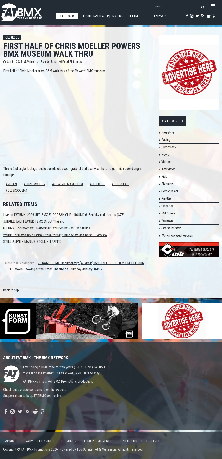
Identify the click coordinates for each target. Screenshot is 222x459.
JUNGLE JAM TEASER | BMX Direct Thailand (33, 221)
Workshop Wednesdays (177, 235)
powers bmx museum (68, 184)
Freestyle (167, 132)
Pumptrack (168, 147)
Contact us (128, 441)
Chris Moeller (35, 184)
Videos (12, 184)
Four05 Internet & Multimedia (96, 449)
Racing (165, 140)
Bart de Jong (49, 62)
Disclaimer (67, 441)
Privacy (26, 441)
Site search (150, 441)
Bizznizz (167, 184)
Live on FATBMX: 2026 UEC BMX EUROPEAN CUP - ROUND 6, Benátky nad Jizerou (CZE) (64, 215)
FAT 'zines (168, 213)
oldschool (121, 184)
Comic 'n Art (169, 191)
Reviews (167, 221)
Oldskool (12, 37)
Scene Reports (171, 228)
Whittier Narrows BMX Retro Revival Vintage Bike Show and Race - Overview (55, 235)
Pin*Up (166, 198)
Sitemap (87, 441)
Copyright (45, 441)
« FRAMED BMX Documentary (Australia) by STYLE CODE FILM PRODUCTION (91, 263)
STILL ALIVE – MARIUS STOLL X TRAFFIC (32, 242)
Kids (164, 176)
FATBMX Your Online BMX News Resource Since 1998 (26, 11)
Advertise (106, 441)
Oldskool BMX (17, 190)
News (165, 154)
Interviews (168, 169)
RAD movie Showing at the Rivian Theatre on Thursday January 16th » (55, 269)
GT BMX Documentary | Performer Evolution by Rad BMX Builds (46, 228)
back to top (11, 290)
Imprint (9, 441)
